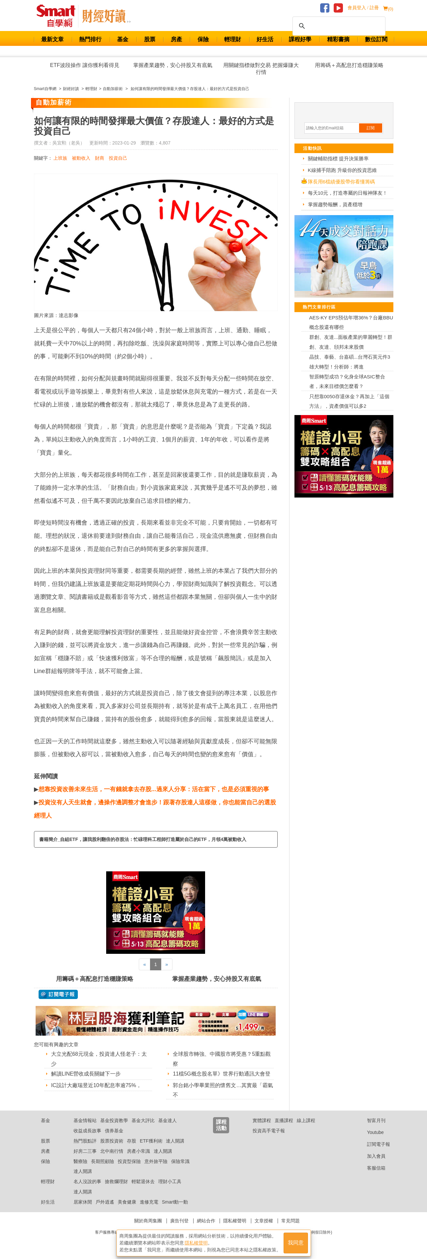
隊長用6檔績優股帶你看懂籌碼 (341, 181)
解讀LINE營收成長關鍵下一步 (86, 1074)
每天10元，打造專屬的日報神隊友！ (348, 193)
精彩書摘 (338, 39)
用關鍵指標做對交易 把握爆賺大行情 (260, 68)
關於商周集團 (148, 1220)
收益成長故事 (87, 1130)
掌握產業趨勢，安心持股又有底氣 (172, 65)
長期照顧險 (102, 1161)
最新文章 (52, 39)
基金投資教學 (114, 1120)
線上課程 (306, 1120)
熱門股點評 (85, 1141)
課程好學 (300, 39)
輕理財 (232, 39)
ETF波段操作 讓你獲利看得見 (85, 65)
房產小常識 (138, 1151)
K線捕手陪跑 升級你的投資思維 (342, 170)
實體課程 (262, 1120)
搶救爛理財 (116, 1181)
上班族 (60, 158)
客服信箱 (371, 1168)
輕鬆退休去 (143, 1181)
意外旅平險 (156, 1161)
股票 (149, 39)
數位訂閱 (376, 39)
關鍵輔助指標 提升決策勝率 (338, 158)
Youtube (370, 1132)
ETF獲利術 (151, 1141)
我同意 (296, 1243)
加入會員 (371, 1156)
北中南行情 (111, 1151)
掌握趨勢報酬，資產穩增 (335, 204)
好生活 (265, 39)
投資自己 (118, 158)
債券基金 (114, 1130)
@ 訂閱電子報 (58, 994)
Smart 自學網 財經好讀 (106, 16)
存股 (131, 1141)
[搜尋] (338, 26)
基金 (122, 39)
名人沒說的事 (87, 1181)
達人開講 (175, 1141)
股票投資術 (111, 1141)
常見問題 (290, 1220)
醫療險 (80, 1161)
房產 (176, 39)
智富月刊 (371, 1120)
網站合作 (206, 1220)
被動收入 (81, 158)
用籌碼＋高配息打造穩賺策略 (349, 65)
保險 (203, 39)
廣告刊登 (179, 1220)
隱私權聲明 (234, 1220)
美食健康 (127, 1202)
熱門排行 (90, 39)
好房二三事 (85, 1151)
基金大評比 (143, 1120)
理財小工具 (169, 1181)
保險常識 (180, 1161)
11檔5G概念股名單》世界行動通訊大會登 (221, 1074)
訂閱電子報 (373, 1144)
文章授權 (264, 1220)
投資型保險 (129, 1161)
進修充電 (149, 1202)
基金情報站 (85, 1120)
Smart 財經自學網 (59, 16)
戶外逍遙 (105, 1202)
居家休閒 (83, 1202)
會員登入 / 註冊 (363, 7)
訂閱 (371, 128)
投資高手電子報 (269, 1130)
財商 (99, 158)
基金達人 (167, 1120)
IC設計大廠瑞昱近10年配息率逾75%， (96, 1085)
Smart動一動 (175, 1202)
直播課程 (284, 1120)
